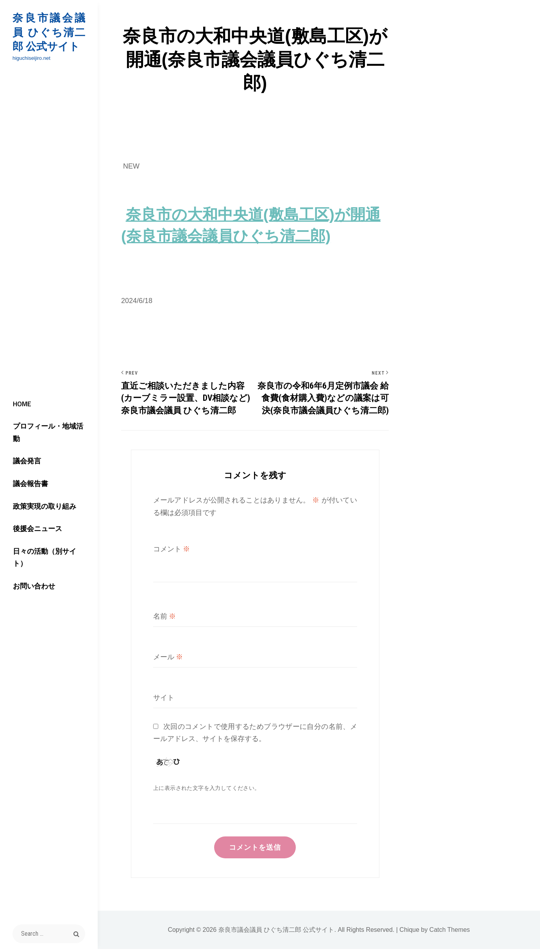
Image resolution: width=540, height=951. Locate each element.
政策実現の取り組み (41, 506)
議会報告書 (27, 483)
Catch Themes (449, 931)
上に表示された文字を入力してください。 (206, 788)
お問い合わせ (31, 576)
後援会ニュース (34, 529)
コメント (171, 549)
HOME (19, 413)
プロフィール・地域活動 (48, 436)
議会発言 (24, 460)
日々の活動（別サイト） (48, 553)
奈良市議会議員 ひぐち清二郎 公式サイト (49, 32)
